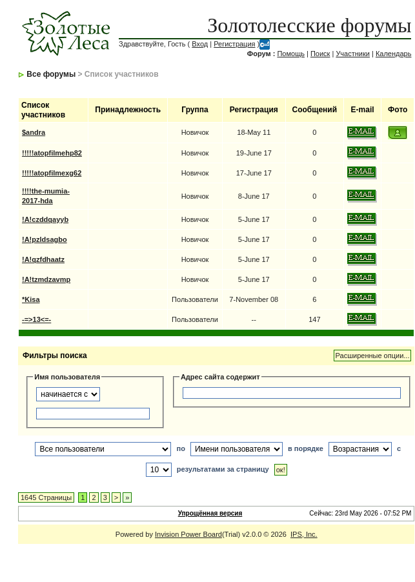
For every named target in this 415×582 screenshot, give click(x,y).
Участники (353, 53)
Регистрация (234, 44)
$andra (33, 132)
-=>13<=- (36, 319)
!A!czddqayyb (45, 219)
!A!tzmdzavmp (46, 279)
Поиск (320, 53)
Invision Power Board (188, 534)
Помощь (291, 53)
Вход (200, 44)
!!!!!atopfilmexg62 (51, 173)
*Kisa (31, 299)
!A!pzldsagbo (44, 239)
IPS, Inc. (304, 534)
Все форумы (51, 74)
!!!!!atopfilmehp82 (52, 153)
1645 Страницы (46, 497)
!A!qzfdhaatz (43, 259)
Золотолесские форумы (309, 25)
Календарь (394, 53)
